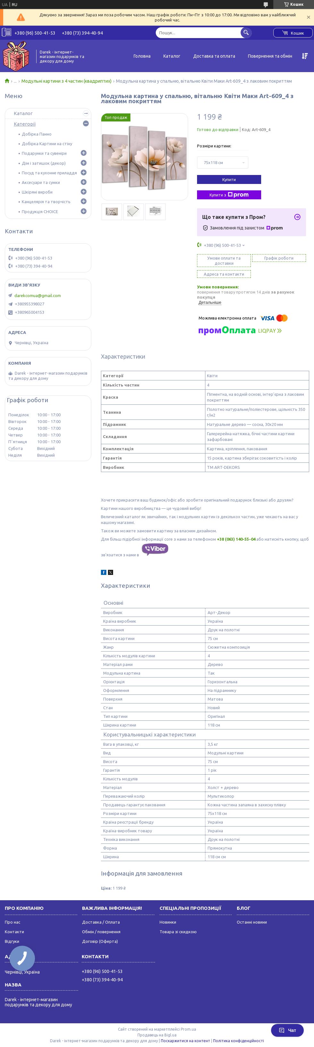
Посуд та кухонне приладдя (49, 172)
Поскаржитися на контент (185, 1041)
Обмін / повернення (101, 931)
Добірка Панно (37, 134)
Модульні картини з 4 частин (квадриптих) (66, 81)
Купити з (229, 195)
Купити (229, 179)
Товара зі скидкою (178, 931)
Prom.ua (188, 1029)
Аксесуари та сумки (41, 182)
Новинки (168, 922)
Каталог (171, 56)
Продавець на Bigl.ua (157, 1035)
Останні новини (252, 922)
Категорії (25, 124)
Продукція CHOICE (40, 211)
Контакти (14, 931)
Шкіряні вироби (37, 192)
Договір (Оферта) (100, 941)
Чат (287, 1030)
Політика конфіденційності (238, 1041)
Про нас (12, 922)
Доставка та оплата (214, 56)
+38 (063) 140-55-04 (236, 539)
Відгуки (12, 941)
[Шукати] (246, 32)
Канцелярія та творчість (46, 201)
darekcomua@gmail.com (37, 295)
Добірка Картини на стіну (47, 143)
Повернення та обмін (270, 56)
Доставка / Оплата (101, 922)
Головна (142, 56)
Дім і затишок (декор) (44, 163)
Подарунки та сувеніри (44, 153)
